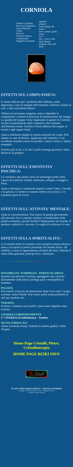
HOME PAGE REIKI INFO (36, 354)
